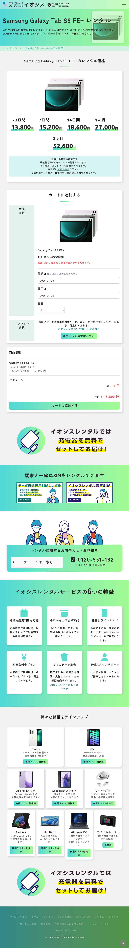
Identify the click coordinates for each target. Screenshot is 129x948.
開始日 (58, 273)
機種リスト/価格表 (35, 762)
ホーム (5, 48)
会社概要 (45, 924)
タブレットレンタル (42, 917)
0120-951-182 (92, 562)
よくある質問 (64, 917)
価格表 (108, 845)
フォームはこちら (32, 562)
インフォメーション (98, 924)
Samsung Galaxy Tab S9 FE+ (50, 48)
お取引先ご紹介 (28, 924)
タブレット (17, 48)
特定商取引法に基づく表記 (69, 924)
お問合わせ (63, 169)
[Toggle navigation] (122, 4)
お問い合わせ (83, 917)
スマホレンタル (18, 917)
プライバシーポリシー (65, 930)
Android (29, 48)
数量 (41, 303)
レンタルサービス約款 (107, 917)
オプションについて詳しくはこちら (79, 329)
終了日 (42, 288)
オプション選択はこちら (79, 336)
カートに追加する (64, 406)
